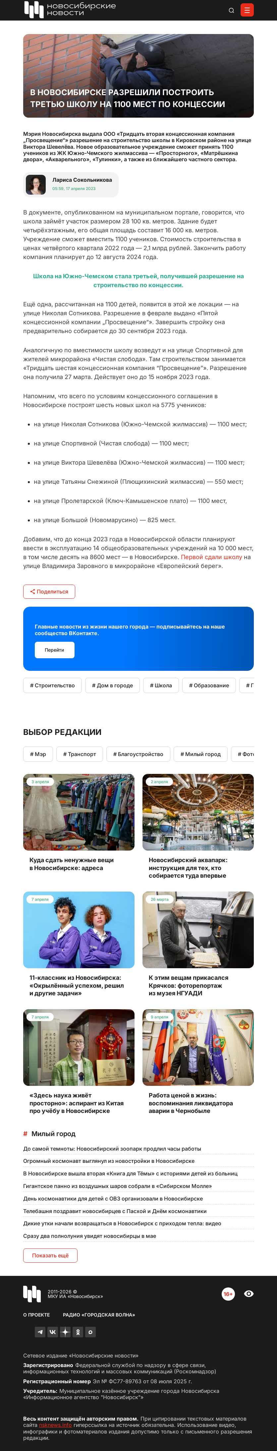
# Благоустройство (138, 754)
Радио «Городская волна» (99, 1314)
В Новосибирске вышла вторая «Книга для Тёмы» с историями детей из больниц (130, 1173)
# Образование (209, 685)
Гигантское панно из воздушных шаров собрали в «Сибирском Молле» (117, 1186)
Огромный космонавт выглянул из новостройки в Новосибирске (108, 1161)
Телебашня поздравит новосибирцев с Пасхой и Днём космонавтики (115, 1211)
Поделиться (49, 591)
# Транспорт (79, 754)
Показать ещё (50, 1255)
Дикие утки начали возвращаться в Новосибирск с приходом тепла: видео (122, 1223)
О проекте (36, 1314)
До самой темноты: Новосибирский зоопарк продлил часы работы (112, 1148)
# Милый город (201, 754)
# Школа (161, 685)
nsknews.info (55, 1425)
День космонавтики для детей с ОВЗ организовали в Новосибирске (113, 1198)
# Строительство (52, 685)
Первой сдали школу (211, 557)
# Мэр (38, 754)
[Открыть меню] (247, 10)
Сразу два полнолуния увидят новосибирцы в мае (89, 1236)
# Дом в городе (112, 685)
